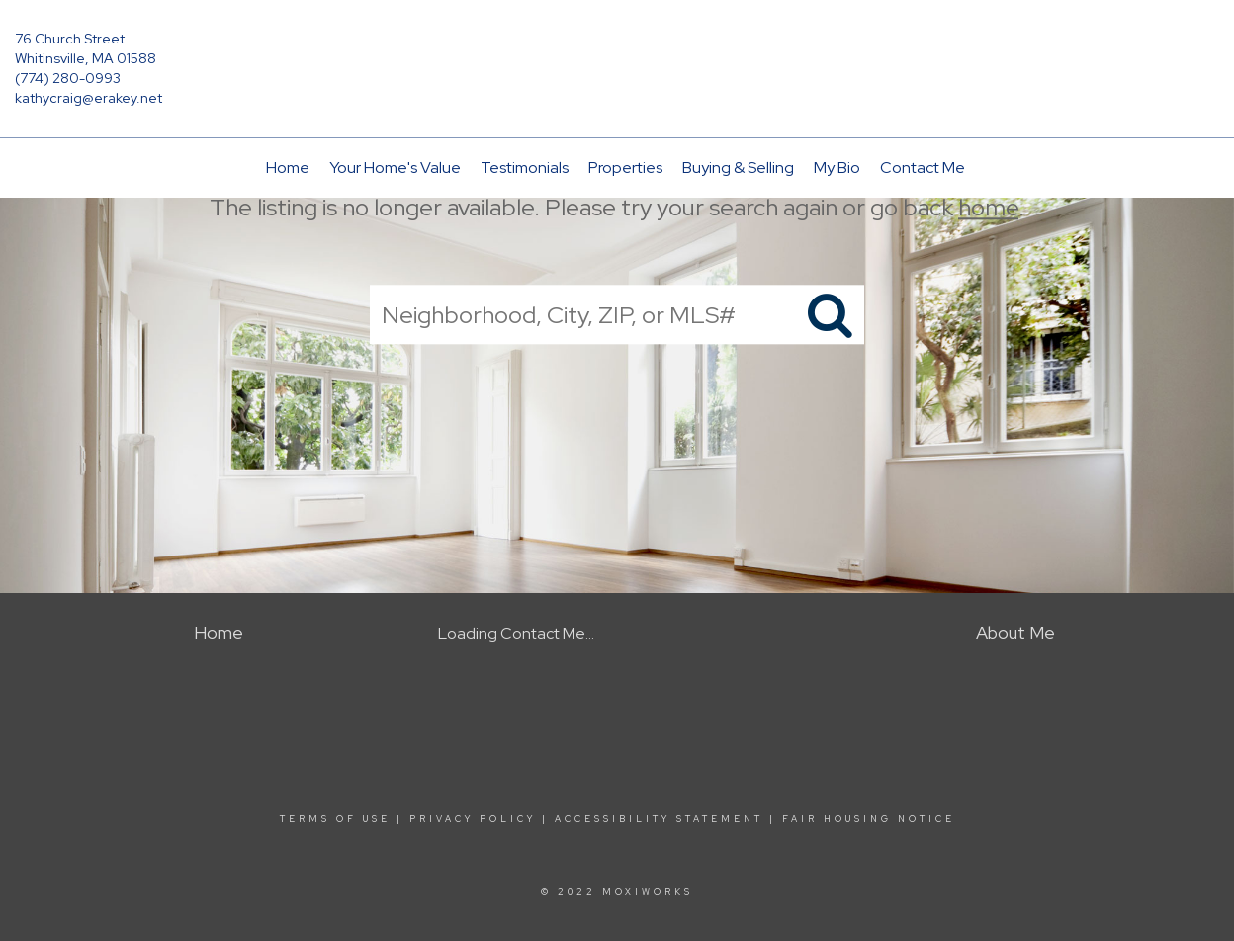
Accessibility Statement (659, 819)
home (988, 207)
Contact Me (922, 167)
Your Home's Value (395, 167)
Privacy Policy (472, 819)
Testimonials (525, 167)
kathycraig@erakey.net (88, 98)
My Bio (837, 167)
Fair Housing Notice (868, 819)
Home (287, 167)
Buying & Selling (738, 167)
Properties (625, 167)
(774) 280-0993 (68, 78)
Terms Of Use (335, 819)
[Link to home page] (617, 53)
